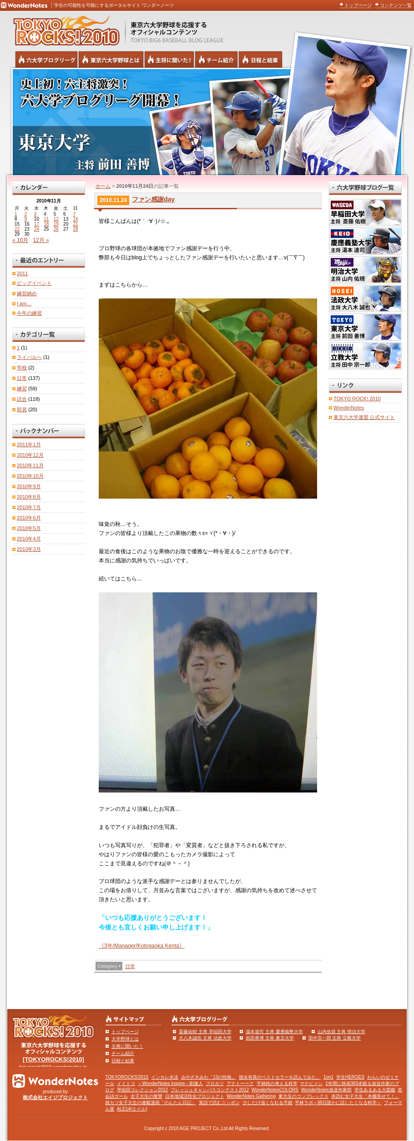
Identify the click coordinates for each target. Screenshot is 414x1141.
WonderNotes (348, 407)
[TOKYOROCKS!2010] (53, 1059)
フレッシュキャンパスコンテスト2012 (210, 1089)
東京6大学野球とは (111, 59)
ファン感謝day (153, 199)
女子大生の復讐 (146, 1096)
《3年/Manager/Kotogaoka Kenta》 (142, 946)
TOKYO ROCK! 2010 (357, 398)
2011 (22, 273)
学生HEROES (350, 1077)
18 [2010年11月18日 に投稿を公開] (46, 224)
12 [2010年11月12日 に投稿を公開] (56, 219)
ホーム (103, 186)
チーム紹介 (122, 1053)
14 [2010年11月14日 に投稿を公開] (75, 219)
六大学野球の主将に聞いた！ (169, 59)
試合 (22, 399)
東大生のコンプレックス (303, 1096)
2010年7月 (29, 507)
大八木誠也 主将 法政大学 (205, 1037)
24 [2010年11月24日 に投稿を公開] (36, 229)
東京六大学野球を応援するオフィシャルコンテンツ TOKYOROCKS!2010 (64, 28)
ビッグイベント (34, 283)
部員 (22, 409)
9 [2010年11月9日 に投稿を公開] (25, 219)
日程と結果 (122, 1060)
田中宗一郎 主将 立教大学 (334, 1037)
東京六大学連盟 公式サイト (364, 417)
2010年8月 (29, 497)
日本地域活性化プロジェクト (194, 1096)
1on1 (328, 1077)
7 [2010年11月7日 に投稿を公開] (74, 214)
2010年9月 (29, 486)
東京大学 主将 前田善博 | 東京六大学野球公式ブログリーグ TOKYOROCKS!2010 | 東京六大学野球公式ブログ (207, 121)
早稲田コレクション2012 (142, 1089)
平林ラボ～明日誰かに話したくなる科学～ (338, 1102)
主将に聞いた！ (127, 1046)
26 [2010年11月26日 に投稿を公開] (56, 229)
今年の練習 (29, 313)
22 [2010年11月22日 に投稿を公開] (17, 229)
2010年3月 (29, 549)
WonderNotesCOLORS (275, 1089)
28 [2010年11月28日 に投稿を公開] (75, 229)
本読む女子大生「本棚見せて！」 (365, 1096)
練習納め (27, 293)
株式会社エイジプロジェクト (55, 1097)
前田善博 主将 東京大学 (270, 1037)
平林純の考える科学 (277, 1083)
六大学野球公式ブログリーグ (46, 59)
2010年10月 (30, 476)
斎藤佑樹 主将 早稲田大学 (205, 1031)
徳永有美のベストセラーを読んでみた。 (280, 1077)
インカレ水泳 (164, 1077)
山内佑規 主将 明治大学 (342, 1031)
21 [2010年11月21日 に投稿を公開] (75, 224)
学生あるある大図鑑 (374, 1089)
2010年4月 (29, 538)
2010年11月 (30, 465)
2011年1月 (29, 444)
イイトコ (126, 1083)
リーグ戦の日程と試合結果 (260, 59)
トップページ (358, 5)
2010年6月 (29, 517)
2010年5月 (29, 528)
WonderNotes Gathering (251, 1096)
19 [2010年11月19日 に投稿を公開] (56, 224)
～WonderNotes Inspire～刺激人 (170, 1083)
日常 (130, 966)
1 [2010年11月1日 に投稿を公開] (16, 214)
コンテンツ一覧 (396, 5)
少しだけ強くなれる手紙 (267, 1102)
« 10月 (20, 240)
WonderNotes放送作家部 (326, 1089)
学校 (22, 367)
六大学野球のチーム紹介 (216, 59)
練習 (22, 388)
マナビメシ (311, 1083)
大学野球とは (125, 1038)
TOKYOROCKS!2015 (126, 1077)
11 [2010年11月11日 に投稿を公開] (46, 219)
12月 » (41, 240)
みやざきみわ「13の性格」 (208, 1077)
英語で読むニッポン (219, 1102)
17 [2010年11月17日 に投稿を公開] (36, 224)
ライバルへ (29, 357)
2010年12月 (30, 455)
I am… (24, 303)
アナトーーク (240, 1083)
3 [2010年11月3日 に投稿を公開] (35, 214)
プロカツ (215, 1083)
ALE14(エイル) (132, 1108)
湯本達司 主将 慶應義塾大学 (274, 1031)
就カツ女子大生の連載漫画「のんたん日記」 (150, 1102)
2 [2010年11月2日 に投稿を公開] (25, 214)
